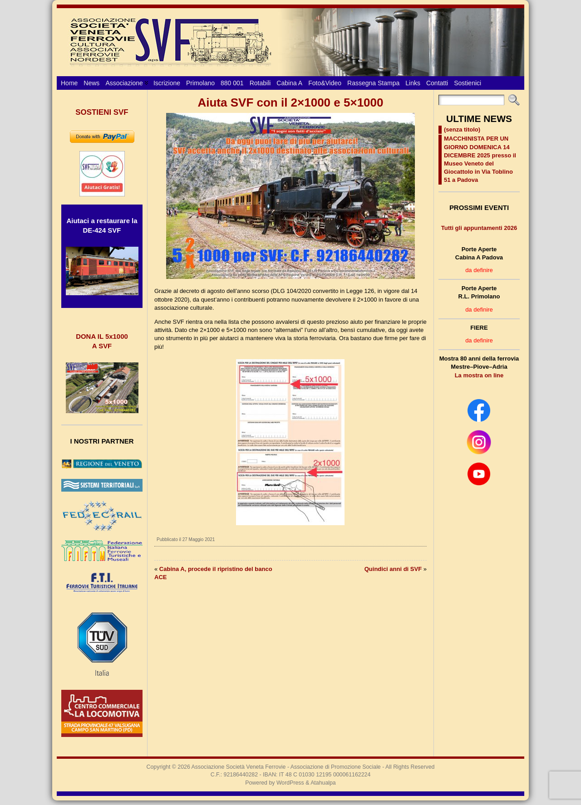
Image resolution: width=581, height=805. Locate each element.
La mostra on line (479, 375)
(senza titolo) (462, 129)
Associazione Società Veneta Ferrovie (239, 767)
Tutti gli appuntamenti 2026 (479, 227)
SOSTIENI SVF (101, 112)
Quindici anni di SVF (393, 569)
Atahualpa (323, 783)
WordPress (290, 783)
